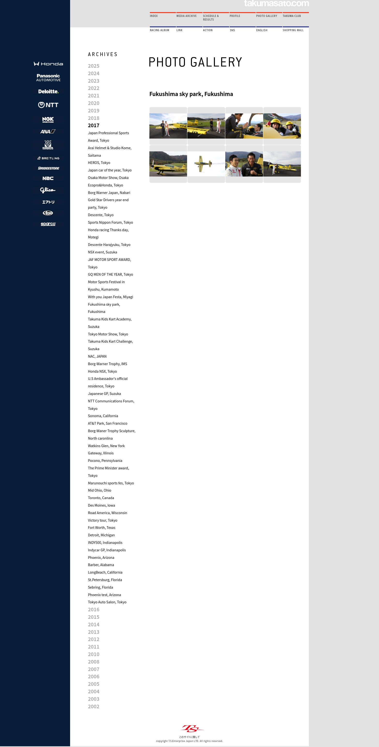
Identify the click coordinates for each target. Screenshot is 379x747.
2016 (93, 609)
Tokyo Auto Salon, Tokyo (107, 601)
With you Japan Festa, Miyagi (110, 296)
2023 (93, 80)
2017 (93, 125)
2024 (93, 73)
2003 (93, 698)
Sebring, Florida (100, 587)
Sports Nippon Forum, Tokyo (110, 222)
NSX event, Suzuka (102, 252)
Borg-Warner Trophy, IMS (107, 363)
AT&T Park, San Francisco (107, 423)
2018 (93, 117)
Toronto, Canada (101, 497)
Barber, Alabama (101, 564)
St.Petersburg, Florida (105, 579)
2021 (93, 95)
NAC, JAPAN (97, 356)
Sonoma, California (103, 415)
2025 (93, 65)
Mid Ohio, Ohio (99, 490)
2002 (93, 706)
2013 (93, 631)
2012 (93, 639)
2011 (93, 646)
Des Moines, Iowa (101, 505)
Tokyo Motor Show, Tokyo (108, 334)
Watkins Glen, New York (106, 445)
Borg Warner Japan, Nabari (109, 192)
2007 (93, 669)
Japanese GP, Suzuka (104, 393)
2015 (93, 616)
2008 (93, 661)
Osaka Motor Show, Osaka (108, 177)
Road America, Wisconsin (107, 512)
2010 (93, 654)
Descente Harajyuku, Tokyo (109, 244)
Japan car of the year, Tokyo (110, 170)
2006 (93, 676)
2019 (93, 110)
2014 (93, 624)
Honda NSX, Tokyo (102, 371)
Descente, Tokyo (101, 214)
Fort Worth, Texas (101, 527)
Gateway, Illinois (101, 453)
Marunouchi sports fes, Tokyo (111, 483)
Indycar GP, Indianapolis (107, 549)
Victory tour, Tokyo (102, 520)
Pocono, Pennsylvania (105, 460)
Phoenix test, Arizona (104, 594)
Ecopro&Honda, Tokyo (105, 185)
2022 (93, 87)
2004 (93, 691)
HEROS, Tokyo (99, 162)
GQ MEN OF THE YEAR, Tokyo (110, 274)
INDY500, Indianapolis (105, 542)
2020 (93, 102)
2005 (93, 683)
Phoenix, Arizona (101, 557)
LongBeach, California (105, 572)
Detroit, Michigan (101, 535)
